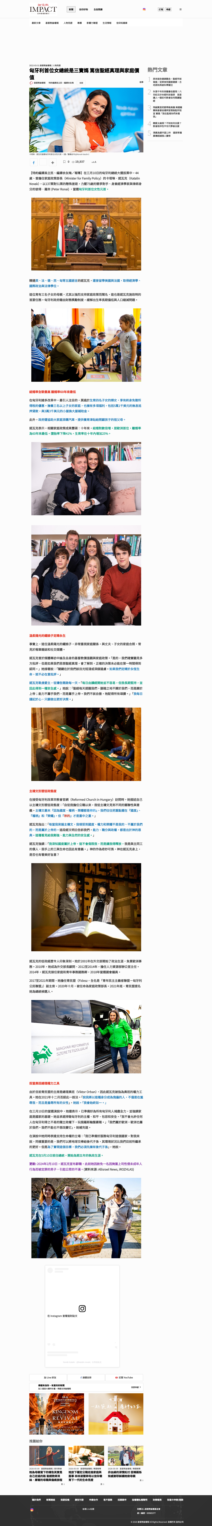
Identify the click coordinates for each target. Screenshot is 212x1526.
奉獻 (168, 9)
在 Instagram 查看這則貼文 (62, 1316)
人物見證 (68, 22)
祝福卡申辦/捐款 (175, 1499)
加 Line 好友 (48, 1377)
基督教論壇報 (52, 22)
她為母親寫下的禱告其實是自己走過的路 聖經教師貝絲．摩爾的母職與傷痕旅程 (45, 1476)
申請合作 (93, 1499)
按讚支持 (86, 1377)
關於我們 (36, 1499)
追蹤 (81, 82)
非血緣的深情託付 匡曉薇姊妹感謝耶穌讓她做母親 (125, 1474)
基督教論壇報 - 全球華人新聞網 (43, 9)
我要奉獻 (136, 1387)
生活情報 (107, 22)
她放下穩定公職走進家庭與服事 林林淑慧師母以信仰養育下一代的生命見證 (85, 1476)
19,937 (78, 162)
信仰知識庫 (121, 22)
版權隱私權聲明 (139, 1499)
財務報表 (157, 1499)
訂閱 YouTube (124, 1377)
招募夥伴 (122, 1499)
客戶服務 (107, 1499)
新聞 (71, 9)
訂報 (161, 9)
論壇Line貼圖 (88, 1509)
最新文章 (36, 22)
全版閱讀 (98, 9)
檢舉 (141, 82)
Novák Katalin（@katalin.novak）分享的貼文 (82, 1362)
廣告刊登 (79, 1499)
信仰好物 (83, 9)
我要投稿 (65, 1499)
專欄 (79, 22)
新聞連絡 (50, 1499)
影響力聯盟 (92, 22)
